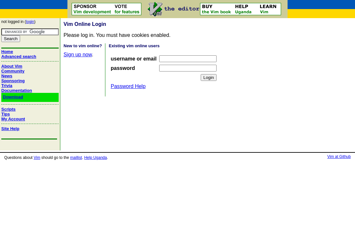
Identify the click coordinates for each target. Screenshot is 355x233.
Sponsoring (13, 80)
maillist (76, 157)
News (6, 75)
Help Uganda (95, 157)
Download (13, 96)
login (30, 21)
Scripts (8, 109)
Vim (37, 157)
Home (7, 51)
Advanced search (18, 56)
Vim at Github (338, 156)
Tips (5, 114)
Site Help (10, 128)
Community (13, 71)
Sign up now (78, 54)
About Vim (11, 66)
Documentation (16, 90)
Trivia (6, 85)
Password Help (128, 86)
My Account (13, 118)
